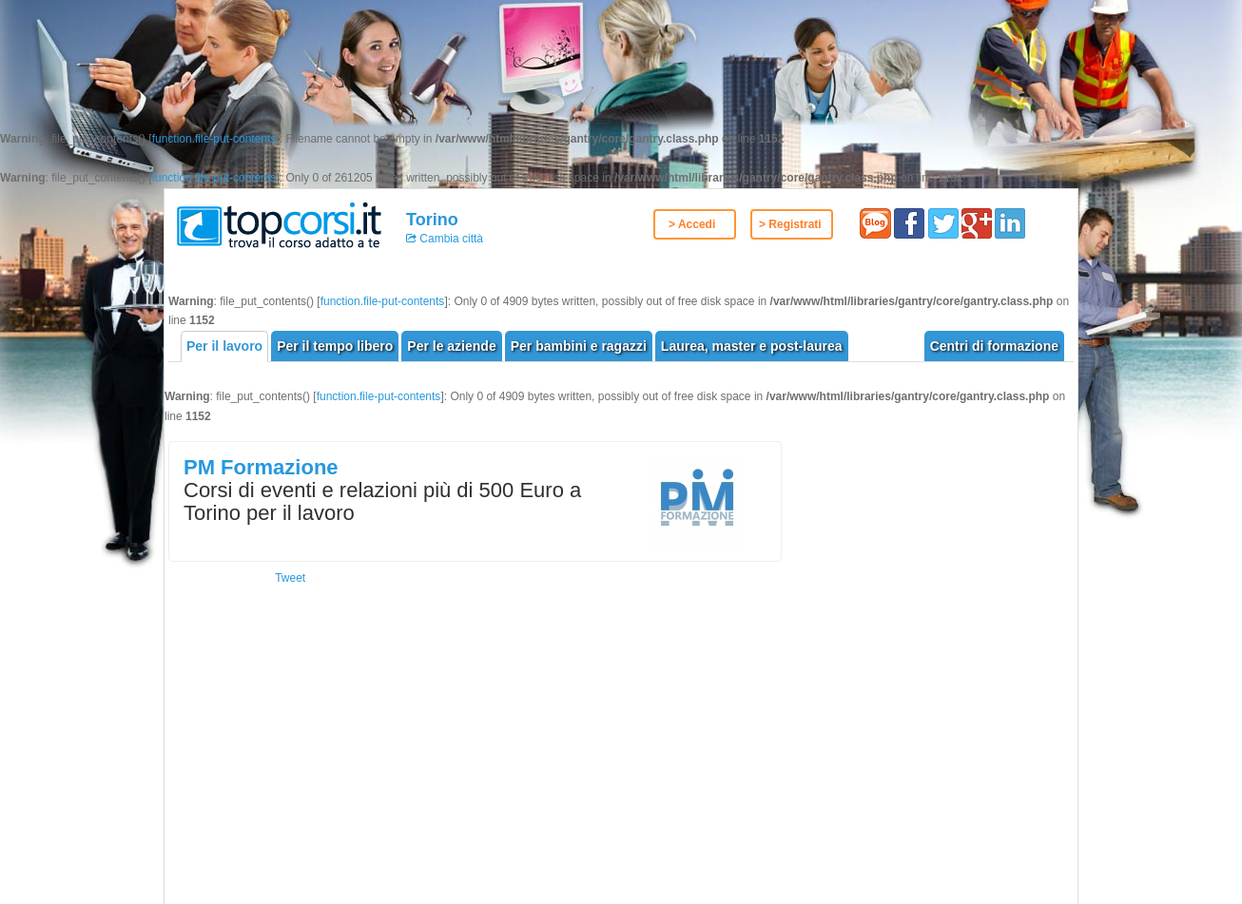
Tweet (290, 578)
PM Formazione (261, 467)
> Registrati (790, 224)
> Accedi (692, 224)
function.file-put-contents (214, 138)
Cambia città (450, 238)
